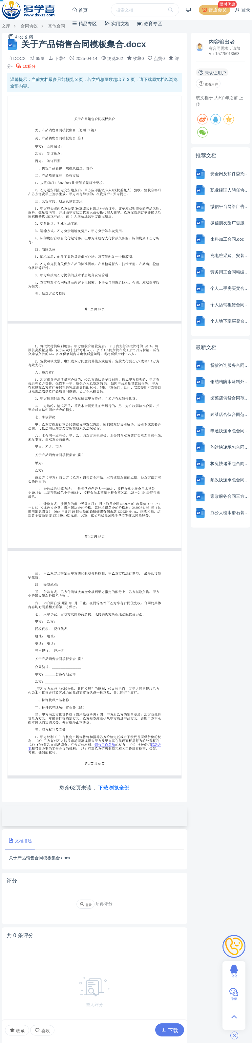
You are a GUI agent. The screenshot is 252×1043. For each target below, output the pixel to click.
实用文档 (117, 23)
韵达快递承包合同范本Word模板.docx (229, 447)
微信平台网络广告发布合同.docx (229, 206)
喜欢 (42, 1030)
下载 (169, 1030)
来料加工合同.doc (227, 239)
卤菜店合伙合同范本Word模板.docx (229, 414)
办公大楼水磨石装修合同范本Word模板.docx (229, 512)
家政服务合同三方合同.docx (229, 496)
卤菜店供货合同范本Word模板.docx (229, 398)
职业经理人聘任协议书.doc (229, 190)
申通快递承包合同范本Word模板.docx (229, 430)
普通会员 (216, 10)
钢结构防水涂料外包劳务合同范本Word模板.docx (229, 381)
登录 (242, 9)
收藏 (17, 1030)
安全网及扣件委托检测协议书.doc (229, 173)
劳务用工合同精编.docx (229, 272)
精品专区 (84, 23)
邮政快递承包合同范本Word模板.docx (229, 479)
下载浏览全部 (114, 788)
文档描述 (20, 840)
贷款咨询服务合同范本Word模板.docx (229, 365)
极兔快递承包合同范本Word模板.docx (229, 463)
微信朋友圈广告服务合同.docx (229, 222)
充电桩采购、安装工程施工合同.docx (229, 255)
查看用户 (208, 83)
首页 (80, 10)
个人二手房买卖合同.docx (229, 288)
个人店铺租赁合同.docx (229, 304)
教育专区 (149, 23)
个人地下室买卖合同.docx (229, 321)
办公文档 (20, 37)
